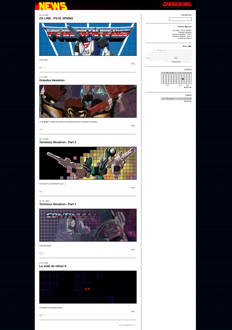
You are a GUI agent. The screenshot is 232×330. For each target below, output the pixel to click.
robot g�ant (182, 58)
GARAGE (166, 7)
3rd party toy (160, 50)
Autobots (175, 50)
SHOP (178, 7)
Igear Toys (158, 56)
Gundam (183, 54)
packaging (164, 58)
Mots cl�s (187, 46)
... (191, 62)
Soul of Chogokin (182, 60)
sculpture (166, 60)
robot (176, 58)
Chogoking (153, 52)
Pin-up (171, 58)
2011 (154, 50)
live (172, 56)
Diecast (185, 52)
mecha (147, 58)
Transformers (176, 62)
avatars (181, 50)
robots (155, 60)
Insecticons (167, 56)
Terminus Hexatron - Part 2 (57, 142)
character (188, 50)
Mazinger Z (188, 56)
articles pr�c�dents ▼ (127, 325)
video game (185, 62)
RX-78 (160, 60)
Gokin (171, 54)
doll (190, 52)
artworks (169, 50)
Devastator (179, 52)
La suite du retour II (52, 266)
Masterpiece (178, 56)
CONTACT (185, 7)
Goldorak (176, 54)
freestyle (158, 54)
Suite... (133, 64)
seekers (172, 60)
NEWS (173, 7)
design (172, 52)
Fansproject (150, 54)
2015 (188, 101)
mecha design (155, 58)
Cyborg (166, 52)
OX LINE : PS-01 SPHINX (56, 18)
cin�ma (161, 52)
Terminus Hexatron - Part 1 (57, 204)
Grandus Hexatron (52, 80)
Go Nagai (164, 54)
